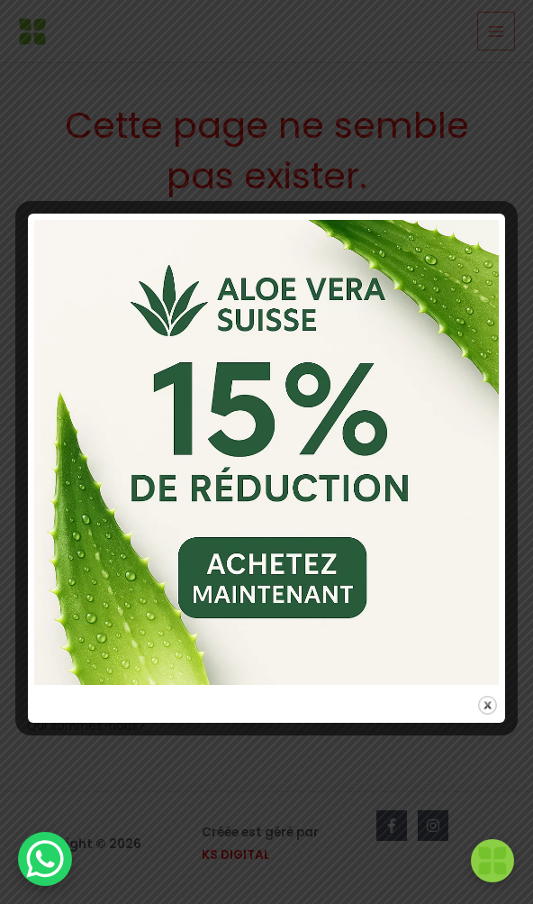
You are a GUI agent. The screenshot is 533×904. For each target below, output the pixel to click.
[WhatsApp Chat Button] (45, 859)
